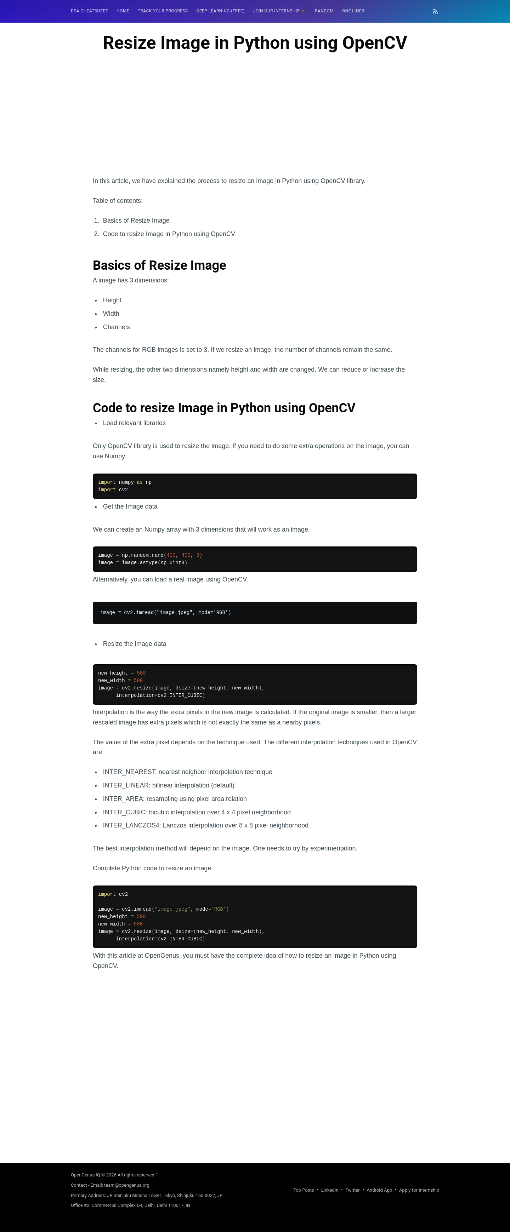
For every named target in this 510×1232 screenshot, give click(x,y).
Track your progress (163, 10)
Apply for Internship (419, 1190)
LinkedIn (330, 1190)
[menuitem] (89, 11)
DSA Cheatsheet (89, 10)
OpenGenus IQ (85, 1174)
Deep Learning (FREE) (221, 10)
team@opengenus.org (126, 1185)
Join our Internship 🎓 (280, 10)
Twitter (352, 1190)
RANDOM (324, 10)
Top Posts (303, 1190)
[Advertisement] (255, 126)
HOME (123, 10)
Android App (379, 1190)
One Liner (353, 10)
